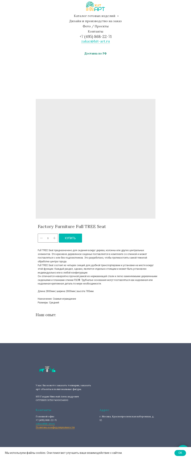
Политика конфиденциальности (55, 427)
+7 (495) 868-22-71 (95, 36)
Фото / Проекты (96, 26)
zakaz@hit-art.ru (95, 41)
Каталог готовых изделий (95, 16)
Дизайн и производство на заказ (95, 21)
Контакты (95, 31)
